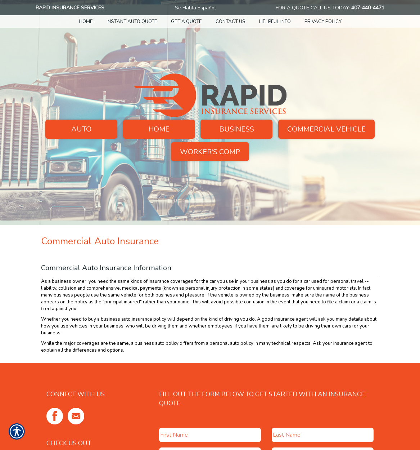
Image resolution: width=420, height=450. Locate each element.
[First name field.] (210, 435)
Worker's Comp (210, 152)
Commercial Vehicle (326, 129)
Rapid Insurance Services (70, 7)
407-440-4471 (367, 7)
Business (236, 129)
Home (159, 129)
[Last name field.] (323, 435)
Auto (81, 129)
